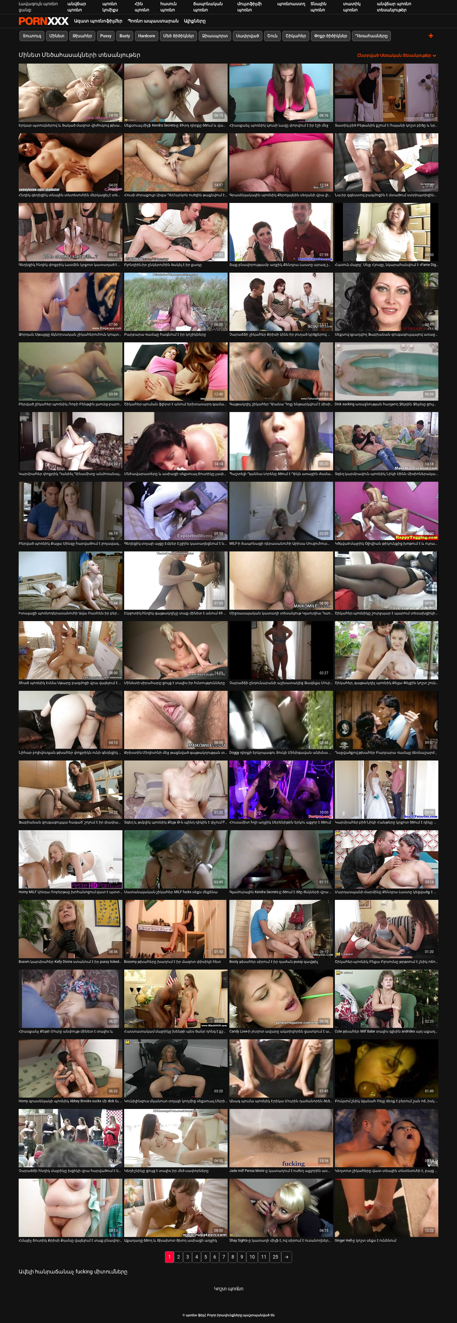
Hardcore (146, 36)
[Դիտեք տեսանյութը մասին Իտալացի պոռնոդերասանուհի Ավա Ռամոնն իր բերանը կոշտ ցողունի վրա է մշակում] (70, 580)
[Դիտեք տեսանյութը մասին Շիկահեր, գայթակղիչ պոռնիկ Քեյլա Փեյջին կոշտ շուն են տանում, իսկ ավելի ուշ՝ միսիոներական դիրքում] (387, 650)
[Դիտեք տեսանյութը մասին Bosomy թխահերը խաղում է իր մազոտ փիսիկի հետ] (176, 929)
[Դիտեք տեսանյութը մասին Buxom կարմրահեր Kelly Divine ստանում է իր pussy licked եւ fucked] (70, 929)
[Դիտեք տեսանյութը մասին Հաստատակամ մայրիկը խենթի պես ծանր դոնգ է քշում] (176, 999)
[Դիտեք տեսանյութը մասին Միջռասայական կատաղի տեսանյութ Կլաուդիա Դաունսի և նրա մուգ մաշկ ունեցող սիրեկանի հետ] (281, 580)
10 (252, 1256)
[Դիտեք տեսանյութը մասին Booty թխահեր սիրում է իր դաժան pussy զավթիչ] (281, 929)
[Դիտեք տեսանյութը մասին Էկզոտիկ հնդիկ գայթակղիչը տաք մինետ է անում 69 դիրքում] (176, 580)
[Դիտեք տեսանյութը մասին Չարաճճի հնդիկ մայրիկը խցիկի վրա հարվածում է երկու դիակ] (70, 1138)
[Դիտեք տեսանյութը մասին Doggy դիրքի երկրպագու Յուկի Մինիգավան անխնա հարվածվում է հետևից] (281, 720)
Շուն (272, 36)
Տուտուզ (32, 36)
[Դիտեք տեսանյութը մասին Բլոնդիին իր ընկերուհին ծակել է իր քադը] (176, 232)
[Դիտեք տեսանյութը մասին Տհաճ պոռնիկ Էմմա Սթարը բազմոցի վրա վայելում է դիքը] (70, 650)
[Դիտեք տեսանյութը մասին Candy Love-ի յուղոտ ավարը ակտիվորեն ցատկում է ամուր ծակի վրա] (281, 999)
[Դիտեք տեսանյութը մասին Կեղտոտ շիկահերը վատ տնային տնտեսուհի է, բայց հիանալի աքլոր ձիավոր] (387, 1138)
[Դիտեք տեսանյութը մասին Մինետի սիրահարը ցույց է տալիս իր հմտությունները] (176, 650)
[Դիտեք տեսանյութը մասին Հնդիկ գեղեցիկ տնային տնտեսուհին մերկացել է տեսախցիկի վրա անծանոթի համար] (70, 162)
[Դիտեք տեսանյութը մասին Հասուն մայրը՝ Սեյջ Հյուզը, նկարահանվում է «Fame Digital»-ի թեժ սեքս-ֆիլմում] (387, 232)
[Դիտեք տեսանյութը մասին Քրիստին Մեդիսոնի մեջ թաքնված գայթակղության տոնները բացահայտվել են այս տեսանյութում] (176, 720)
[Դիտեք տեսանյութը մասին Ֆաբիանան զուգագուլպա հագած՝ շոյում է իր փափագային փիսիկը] (70, 789)
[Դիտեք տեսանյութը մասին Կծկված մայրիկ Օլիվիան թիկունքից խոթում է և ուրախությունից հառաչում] (387, 511)
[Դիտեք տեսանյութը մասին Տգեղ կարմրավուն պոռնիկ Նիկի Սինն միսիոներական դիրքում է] (387, 441)
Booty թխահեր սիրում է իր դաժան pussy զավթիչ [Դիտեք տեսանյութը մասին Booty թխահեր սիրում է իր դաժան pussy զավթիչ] (273, 962)
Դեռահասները (371, 36)
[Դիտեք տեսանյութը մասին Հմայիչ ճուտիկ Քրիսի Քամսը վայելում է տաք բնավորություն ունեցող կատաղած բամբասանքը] (70, 1208)
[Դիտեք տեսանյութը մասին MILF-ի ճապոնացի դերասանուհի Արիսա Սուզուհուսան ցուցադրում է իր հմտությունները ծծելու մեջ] (281, 511)
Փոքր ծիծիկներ (330, 36)
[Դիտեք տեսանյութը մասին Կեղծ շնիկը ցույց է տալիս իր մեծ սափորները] (176, 1138)
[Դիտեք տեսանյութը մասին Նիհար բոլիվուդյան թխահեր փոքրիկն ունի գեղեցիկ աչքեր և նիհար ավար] (70, 720)
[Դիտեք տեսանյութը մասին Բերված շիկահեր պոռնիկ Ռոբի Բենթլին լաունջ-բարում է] (70, 371)
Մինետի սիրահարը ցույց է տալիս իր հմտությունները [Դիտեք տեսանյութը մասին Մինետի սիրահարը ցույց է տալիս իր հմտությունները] (174, 683)
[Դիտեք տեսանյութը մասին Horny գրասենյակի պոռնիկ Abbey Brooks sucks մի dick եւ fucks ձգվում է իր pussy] (70, 1068)
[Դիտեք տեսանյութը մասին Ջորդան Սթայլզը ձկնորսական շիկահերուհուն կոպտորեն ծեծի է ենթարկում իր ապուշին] (70, 302)
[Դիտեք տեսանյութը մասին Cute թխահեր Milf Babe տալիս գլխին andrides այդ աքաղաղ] (387, 999)
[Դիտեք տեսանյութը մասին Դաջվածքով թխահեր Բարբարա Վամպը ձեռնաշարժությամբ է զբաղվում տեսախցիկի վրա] (387, 720)
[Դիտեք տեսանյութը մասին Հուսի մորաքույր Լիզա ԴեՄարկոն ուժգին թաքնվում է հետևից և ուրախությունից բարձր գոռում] (176, 162)
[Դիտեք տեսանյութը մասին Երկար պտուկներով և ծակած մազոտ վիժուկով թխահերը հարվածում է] (70, 93)
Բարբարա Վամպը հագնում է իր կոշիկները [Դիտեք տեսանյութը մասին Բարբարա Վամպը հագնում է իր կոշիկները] (165, 334)
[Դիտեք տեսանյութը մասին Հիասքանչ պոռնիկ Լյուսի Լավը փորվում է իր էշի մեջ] (281, 93)
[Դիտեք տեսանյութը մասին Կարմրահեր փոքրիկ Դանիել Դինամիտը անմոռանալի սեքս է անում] (70, 441)
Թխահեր (82, 36)
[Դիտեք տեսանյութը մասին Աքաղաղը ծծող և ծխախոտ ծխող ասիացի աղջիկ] (176, 1208)
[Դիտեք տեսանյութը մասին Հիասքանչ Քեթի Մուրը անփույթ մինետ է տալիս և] (70, 999)
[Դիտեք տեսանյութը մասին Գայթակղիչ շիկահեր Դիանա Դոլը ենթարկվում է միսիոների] (281, 371)
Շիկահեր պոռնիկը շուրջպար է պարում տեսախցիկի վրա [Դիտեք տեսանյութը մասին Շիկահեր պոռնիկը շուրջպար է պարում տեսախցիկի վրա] (387, 613)
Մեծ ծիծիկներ (178, 36)
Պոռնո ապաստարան (153, 21)
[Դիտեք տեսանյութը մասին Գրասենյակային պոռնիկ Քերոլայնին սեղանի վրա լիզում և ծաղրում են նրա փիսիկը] (281, 162)
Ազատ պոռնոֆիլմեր (98, 21)
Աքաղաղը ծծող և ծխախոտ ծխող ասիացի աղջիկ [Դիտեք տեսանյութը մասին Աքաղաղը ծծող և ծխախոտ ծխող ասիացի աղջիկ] (170, 1240)
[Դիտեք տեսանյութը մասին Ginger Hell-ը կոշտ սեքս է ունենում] (387, 1208)
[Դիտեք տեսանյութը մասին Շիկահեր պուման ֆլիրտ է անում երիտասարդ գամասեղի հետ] (176, 371)
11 (263, 1256)
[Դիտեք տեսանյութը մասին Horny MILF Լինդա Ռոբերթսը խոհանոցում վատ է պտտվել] (70, 859)
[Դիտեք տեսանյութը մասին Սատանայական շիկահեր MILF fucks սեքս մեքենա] (176, 859)
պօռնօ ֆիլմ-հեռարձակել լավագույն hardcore (44, 21)
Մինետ (56, 36)
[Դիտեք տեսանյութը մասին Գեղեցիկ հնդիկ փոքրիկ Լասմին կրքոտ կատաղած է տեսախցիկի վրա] (70, 232)
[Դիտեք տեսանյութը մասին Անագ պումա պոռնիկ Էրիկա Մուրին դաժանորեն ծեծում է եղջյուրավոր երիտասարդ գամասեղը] (281, 1068)
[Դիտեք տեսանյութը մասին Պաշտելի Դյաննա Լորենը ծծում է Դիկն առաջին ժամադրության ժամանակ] (281, 441)
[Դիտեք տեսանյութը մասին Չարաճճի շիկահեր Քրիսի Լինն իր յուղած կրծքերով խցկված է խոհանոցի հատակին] (281, 302)
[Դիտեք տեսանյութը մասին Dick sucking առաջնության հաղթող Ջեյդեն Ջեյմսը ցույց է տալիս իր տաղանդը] (387, 371)
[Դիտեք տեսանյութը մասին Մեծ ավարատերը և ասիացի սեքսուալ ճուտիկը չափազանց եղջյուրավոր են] (176, 441)
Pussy (105, 36)
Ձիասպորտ (215, 36)
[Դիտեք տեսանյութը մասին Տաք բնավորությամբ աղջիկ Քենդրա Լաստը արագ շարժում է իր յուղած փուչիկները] (281, 232)
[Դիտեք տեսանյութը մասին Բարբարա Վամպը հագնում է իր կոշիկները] (176, 302)
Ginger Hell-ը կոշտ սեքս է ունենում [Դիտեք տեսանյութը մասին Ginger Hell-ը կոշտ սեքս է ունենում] (366, 1240)
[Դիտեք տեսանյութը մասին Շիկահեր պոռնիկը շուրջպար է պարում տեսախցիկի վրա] (387, 580)
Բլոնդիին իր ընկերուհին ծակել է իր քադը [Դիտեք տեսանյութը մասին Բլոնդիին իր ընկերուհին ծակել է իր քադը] (163, 265)
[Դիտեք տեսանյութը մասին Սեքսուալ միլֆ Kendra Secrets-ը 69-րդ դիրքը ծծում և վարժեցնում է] (176, 93)
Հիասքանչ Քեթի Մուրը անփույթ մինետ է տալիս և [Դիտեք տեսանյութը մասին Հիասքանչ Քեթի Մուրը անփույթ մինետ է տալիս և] (66, 1031)
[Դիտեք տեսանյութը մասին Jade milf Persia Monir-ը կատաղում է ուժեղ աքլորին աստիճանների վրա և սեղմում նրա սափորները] (281, 1138)
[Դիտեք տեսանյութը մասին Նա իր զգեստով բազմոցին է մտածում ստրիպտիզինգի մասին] (387, 162)
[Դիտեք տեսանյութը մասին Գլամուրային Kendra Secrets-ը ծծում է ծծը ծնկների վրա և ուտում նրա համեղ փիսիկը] (281, 859)
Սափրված (247, 36)
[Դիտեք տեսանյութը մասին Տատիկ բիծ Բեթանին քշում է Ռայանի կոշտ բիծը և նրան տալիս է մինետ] (387, 93)
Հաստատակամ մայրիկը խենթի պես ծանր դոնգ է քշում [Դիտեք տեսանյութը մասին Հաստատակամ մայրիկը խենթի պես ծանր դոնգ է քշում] (176, 1031)
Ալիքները (195, 21)
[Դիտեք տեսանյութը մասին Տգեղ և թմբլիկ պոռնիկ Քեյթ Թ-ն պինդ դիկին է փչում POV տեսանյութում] (176, 789)
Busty (124, 36)
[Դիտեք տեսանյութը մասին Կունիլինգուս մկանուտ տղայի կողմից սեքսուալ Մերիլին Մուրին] (176, 1068)
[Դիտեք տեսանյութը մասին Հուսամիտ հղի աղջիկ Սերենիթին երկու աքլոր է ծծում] (281, 789)
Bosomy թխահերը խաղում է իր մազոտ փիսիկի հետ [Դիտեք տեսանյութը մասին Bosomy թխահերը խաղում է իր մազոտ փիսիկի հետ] (172, 962)
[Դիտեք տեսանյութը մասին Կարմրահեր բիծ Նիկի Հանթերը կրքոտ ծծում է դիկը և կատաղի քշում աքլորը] (387, 789)
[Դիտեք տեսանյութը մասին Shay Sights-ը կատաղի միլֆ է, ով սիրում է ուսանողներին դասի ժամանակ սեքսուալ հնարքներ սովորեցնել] (281, 1208)
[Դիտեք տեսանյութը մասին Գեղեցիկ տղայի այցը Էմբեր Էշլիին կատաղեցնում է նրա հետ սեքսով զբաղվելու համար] (176, 511)
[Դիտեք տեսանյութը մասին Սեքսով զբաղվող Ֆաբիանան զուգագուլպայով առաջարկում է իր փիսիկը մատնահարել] (387, 302)
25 (275, 1256)
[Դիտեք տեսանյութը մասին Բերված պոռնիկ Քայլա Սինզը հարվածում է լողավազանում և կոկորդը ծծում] (70, 511)
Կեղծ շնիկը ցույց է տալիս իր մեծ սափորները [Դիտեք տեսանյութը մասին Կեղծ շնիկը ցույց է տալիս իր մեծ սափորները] (166, 1171)
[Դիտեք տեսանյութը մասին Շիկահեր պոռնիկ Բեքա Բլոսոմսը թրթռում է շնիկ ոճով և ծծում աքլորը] (387, 929)
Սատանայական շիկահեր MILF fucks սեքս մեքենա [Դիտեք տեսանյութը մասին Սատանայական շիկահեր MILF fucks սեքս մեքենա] (171, 892)
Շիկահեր (296, 36)
